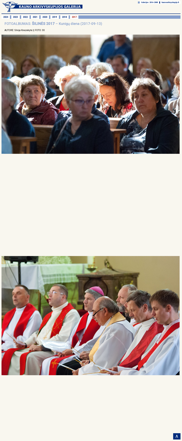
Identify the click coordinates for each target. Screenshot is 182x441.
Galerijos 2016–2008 (149, 2)
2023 (15, 17)
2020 (44, 17)
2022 (25, 17)
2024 (5, 17)
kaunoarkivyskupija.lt (170, 2)
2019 (54, 17)
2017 (74, 17)
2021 (35, 17)
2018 (64, 17)
